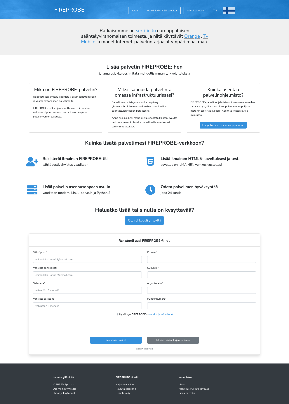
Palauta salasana (126, 389)
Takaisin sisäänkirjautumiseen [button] (173, 340)
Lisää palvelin (187, 393)
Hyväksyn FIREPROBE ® (146, 314)
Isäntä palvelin (195, 10)
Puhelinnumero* (156, 299)
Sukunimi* (153, 268)
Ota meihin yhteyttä (64, 389)
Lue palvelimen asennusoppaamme (223, 125)
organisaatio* (155, 283)
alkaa (134, 10)
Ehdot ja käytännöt (64, 393)
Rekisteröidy (123, 393)
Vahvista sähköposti (45, 268)
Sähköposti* (40, 252)
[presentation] (144, 326)
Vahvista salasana (43, 299)
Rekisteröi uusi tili (115, 340)
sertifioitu (146, 31)
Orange (192, 36)
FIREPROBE (69, 10)
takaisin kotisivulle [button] (144, 348)
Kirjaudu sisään (125, 384)
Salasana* (39, 283)
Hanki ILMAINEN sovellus (162, 10)
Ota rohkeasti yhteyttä (144, 220)
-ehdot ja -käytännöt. (161, 314)
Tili (215, 10)
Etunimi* (152, 252)
